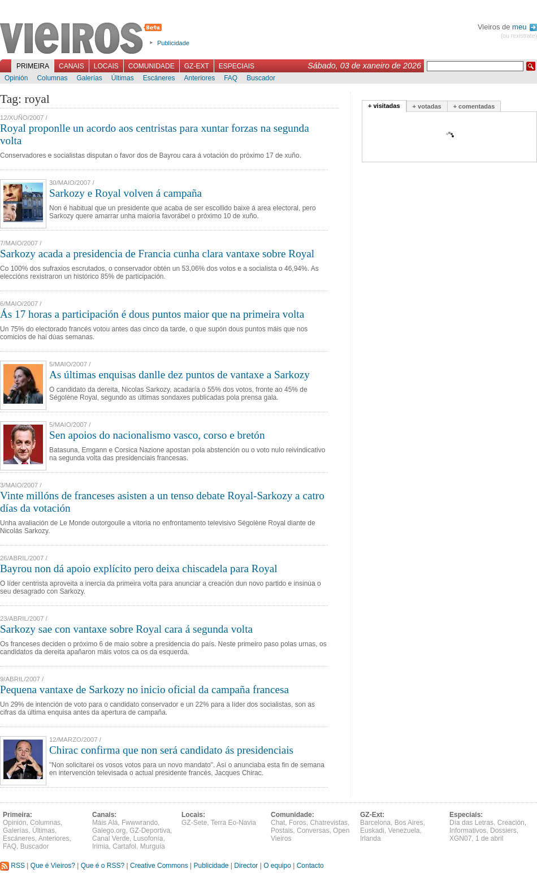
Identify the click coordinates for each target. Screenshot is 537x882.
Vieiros (83, 39)
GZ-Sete (194, 823)
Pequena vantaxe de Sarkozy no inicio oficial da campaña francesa (144, 689)
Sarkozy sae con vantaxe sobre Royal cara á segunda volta (126, 629)
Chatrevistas (329, 823)
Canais (71, 66)
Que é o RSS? (102, 866)
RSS (12, 866)
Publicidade (173, 43)
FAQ (230, 78)
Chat (278, 823)
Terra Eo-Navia (233, 823)
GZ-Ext (196, 66)
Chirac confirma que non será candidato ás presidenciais (171, 750)
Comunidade (151, 66)
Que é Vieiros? (53, 866)
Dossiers (503, 831)
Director (246, 866)
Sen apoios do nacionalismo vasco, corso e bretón (157, 435)
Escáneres (159, 78)
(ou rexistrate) (519, 36)
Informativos (467, 831)
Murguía (152, 846)
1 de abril (489, 838)
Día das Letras (471, 823)
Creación (511, 823)
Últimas (122, 78)
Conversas (313, 831)
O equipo (277, 866)
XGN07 (460, 838)
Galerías (89, 78)
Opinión (16, 78)
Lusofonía (148, 838)
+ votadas (427, 106)
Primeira (32, 66)
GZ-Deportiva (149, 831)
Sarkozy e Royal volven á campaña (125, 193)
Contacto (310, 866)
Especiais (236, 66)
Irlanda (370, 838)
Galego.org (108, 831)
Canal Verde (110, 838)
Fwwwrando (140, 823)
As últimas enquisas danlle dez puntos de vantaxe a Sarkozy (179, 375)
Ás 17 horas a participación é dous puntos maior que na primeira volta (152, 314)
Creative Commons (159, 866)
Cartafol (124, 846)
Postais (282, 831)
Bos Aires (409, 823)
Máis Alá (105, 823)
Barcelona (375, 823)
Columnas (52, 78)
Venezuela (403, 831)
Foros (297, 823)
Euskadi (372, 831)
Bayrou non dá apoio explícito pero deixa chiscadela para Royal (139, 568)
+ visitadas (384, 105)
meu (524, 27)
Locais (106, 66)
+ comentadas (474, 106)
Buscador (260, 78)
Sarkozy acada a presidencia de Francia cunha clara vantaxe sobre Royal (157, 254)
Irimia (100, 846)
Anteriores (199, 78)
